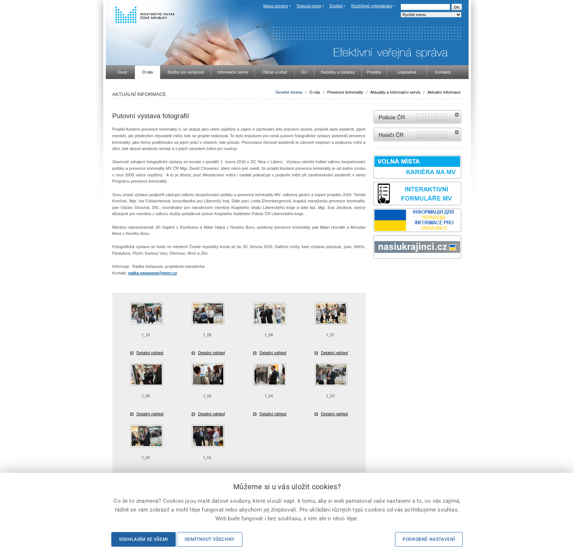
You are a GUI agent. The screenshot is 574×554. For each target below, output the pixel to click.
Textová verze (308, 6)
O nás (314, 92)
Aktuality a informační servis (395, 92)
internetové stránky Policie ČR (417, 117)
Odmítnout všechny (209, 539)
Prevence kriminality (345, 92)
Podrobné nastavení (429, 539)
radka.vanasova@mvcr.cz (152, 273)
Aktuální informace (444, 92)
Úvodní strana (289, 92)
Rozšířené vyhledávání (371, 6)
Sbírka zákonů (374, 272)
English (336, 6)
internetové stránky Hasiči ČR (417, 134)
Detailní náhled (150, 353)
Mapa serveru (275, 6)
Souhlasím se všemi (143, 539)
